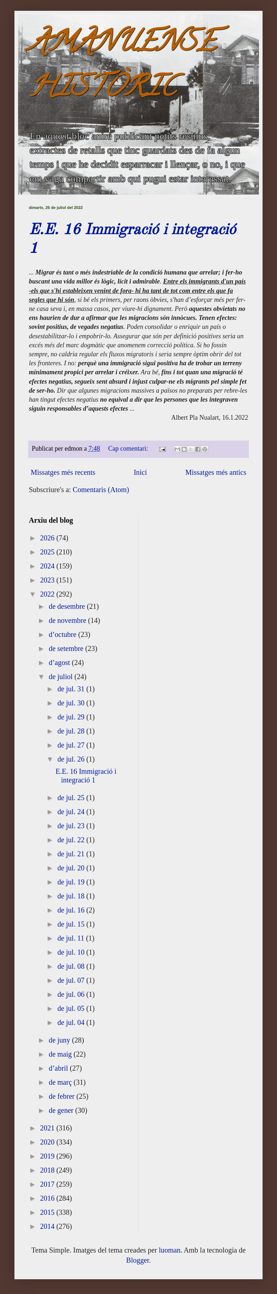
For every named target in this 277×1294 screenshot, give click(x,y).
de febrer (63, 1096)
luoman (170, 1250)
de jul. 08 (71, 966)
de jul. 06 (71, 994)
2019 (48, 1156)
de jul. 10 (71, 952)
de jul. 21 (71, 854)
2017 (48, 1184)
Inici (140, 472)
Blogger (137, 1260)
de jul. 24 (71, 812)
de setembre (67, 648)
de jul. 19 (71, 882)
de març (61, 1082)
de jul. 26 (71, 759)
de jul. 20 (71, 868)
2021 (48, 1128)
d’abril (59, 1068)
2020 (48, 1142)
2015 (48, 1212)
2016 (48, 1198)
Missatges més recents (63, 472)
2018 (48, 1170)
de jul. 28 (71, 731)
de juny (60, 1040)
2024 (48, 566)
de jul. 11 (71, 938)
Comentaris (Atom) (101, 490)
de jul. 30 (71, 703)
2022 (48, 594)
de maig (61, 1054)
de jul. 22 (71, 840)
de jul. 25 (71, 798)
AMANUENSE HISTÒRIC (122, 67)
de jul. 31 (71, 689)
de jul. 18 (71, 896)
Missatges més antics (215, 472)
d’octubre (63, 634)
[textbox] (138, 350)
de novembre (68, 620)
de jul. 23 (71, 826)
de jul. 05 (71, 1008)
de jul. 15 (71, 924)
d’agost (60, 662)
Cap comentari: (129, 448)
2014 (48, 1226)
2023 (48, 580)
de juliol (61, 677)
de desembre (68, 606)
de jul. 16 (71, 910)
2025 (48, 552)
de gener (62, 1110)
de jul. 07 (71, 980)
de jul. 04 (71, 1022)
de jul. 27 (71, 745)
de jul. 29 (71, 717)
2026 (48, 538)
